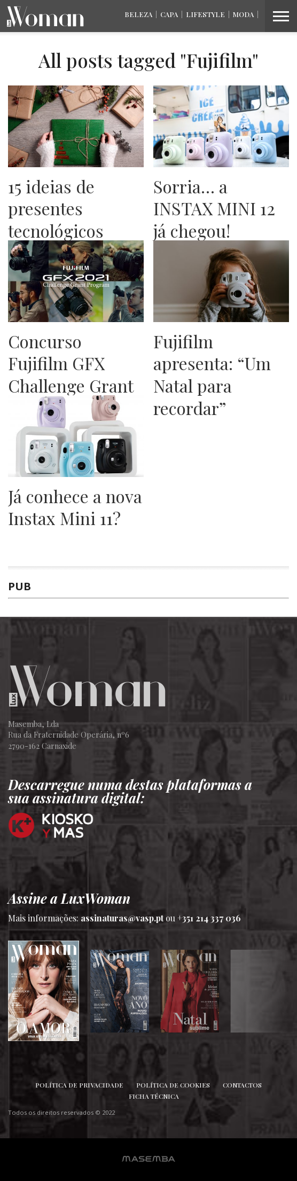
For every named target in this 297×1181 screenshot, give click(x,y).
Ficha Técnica (154, 1096)
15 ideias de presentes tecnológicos (56, 208)
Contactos (242, 1085)
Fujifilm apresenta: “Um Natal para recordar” (212, 374)
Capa (169, 14)
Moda (243, 14)
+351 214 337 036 (209, 918)
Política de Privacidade (79, 1085)
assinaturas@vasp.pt (122, 918)
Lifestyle (205, 14)
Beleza (138, 14)
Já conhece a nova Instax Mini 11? (75, 507)
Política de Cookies (173, 1085)
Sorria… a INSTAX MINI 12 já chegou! (214, 208)
